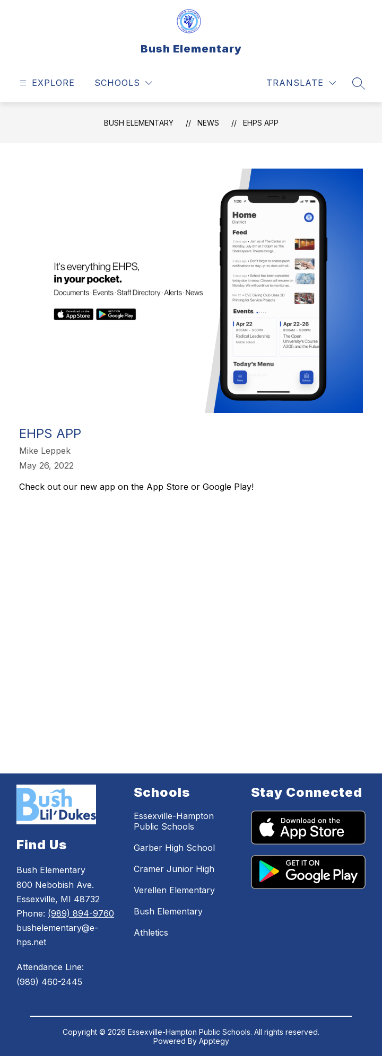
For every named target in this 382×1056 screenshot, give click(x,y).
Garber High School (174, 847)
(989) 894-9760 (81, 913)
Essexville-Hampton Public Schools (174, 821)
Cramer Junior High (174, 869)
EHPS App (261, 122)
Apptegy (214, 1040)
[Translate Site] (301, 83)
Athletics (151, 932)
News (208, 122)
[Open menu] (46, 83)
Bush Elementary (138, 122)
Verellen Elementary (174, 890)
